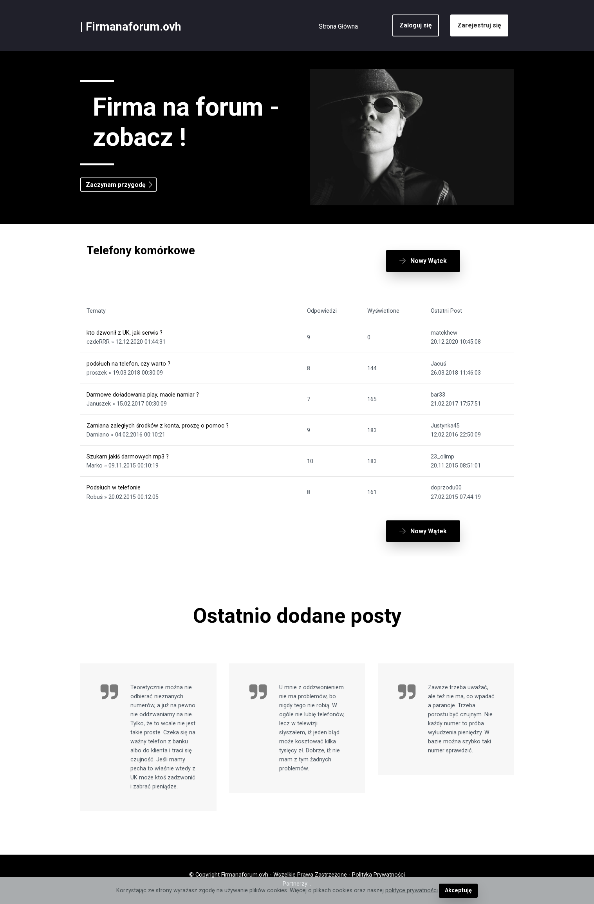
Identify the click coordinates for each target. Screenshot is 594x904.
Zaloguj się (415, 25)
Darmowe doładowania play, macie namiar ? (143, 394)
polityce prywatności (411, 890)
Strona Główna (338, 26)
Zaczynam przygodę (116, 184)
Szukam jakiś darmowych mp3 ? (128, 456)
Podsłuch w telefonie (114, 487)
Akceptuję (458, 890)
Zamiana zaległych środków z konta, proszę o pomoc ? (158, 425)
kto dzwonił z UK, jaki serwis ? (124, 333)
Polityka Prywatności (378, 874)
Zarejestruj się (479, 25)
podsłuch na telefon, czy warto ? (128, 364)
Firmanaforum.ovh (133, 26)
